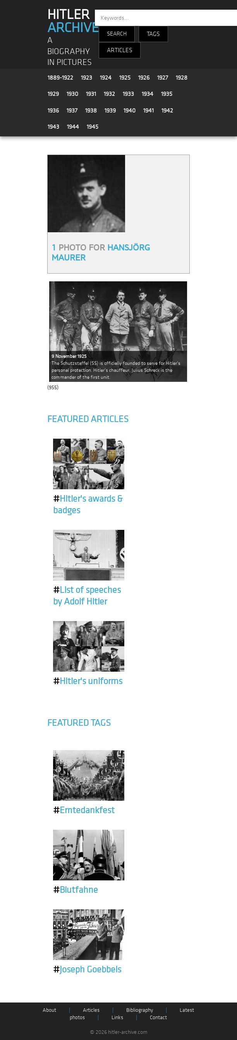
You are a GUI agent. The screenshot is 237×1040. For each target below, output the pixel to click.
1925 (125, 78)
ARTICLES (119, 50)
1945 (92, 127)
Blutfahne (75, 890)
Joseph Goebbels (87, 969)
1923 (86, 78)
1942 (167, 110)
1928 (181, 78)
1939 (110, 110)
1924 (106, 78)
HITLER (73, 21)
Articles (91, 1010)
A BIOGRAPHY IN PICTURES (69, 51)
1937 (72, 110)
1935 (166, 94)
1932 (109, 94)
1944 (73, 127)
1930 (72, 94)
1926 (143, 78)
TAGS (153, 34)
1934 (147, 94)
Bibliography (139, 1010)
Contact (158, 1017)
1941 (148, 110)
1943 (53, 127)
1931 (91, 94)
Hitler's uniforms (87, 681)
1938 (91, 110)
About (49, 1010)
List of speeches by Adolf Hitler (87, 596)
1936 (53, 110)
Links (117, 1017)
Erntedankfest (84, 810)
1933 (128, 94)
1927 (162, 78)
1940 (130, 110)
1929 (53, 94)
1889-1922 (60, 78)
